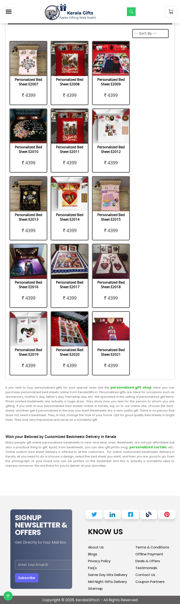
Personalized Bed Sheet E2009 (111, 81)
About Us (96, 547)
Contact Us (145, 574)
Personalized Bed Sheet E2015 (111, 217)
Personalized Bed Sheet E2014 (69, 217)
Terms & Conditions (152, 547)
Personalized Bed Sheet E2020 (69, 352)
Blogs (92, 554)
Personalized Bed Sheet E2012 (111, 149)
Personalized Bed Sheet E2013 (28, 217)
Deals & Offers (147, 561)
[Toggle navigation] (8, 12)
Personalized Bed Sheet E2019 (28, 352)
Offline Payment (149, 554)
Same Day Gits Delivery (107, 574)
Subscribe (26, 578)
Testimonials (146, 567)
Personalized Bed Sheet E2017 (69, 284)
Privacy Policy (99, 561)
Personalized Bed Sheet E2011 (69, 149)
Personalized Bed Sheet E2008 (69, 81)
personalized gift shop (130, 387)
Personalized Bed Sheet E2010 (28, 149)
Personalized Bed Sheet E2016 (28, 284)
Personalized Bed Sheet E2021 (111, 352)
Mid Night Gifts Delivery (107, 581)
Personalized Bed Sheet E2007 (28, 81)
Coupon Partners (150, 581)
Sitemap (95, 588)
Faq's (92, 567)
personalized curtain (148, 447)
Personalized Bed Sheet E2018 (111, 284)
